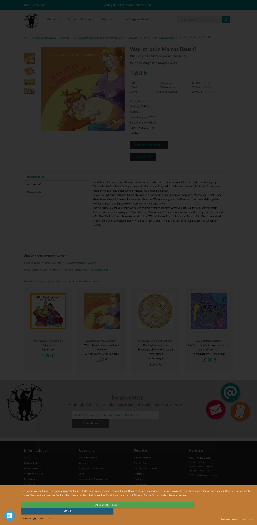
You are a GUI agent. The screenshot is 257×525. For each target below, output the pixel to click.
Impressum (225, 519)
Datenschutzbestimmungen (242, 519)
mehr (218, 512)
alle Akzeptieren (103, 512)
